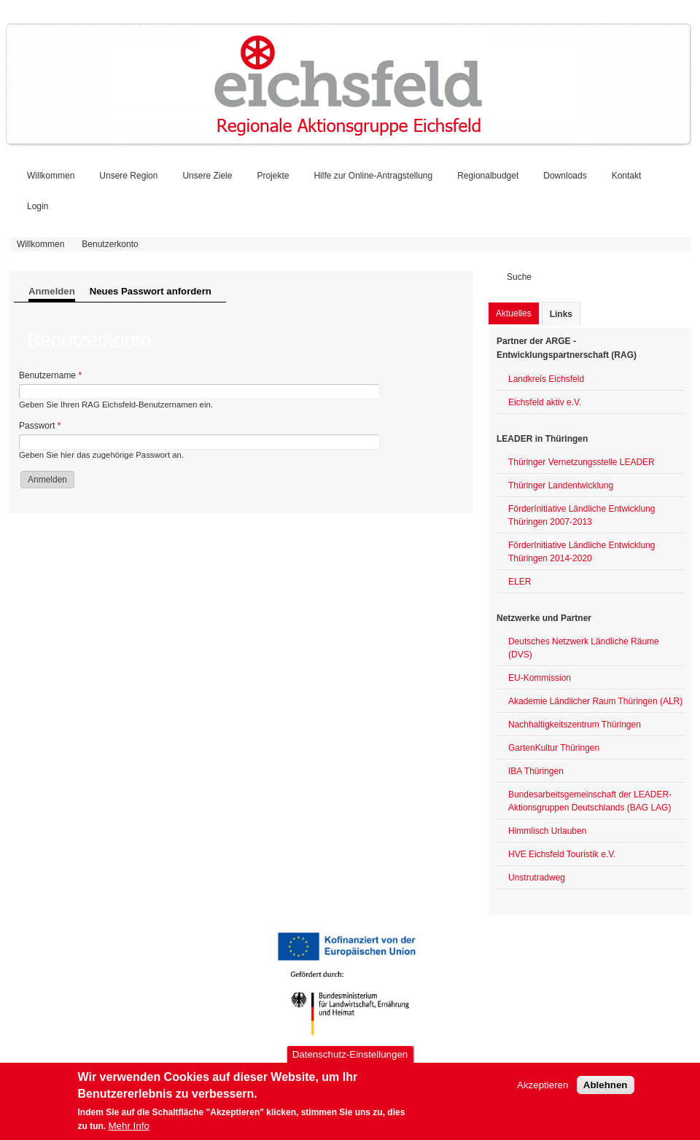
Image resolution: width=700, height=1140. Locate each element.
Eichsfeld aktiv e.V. (544, 402)
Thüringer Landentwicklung (560, 485)
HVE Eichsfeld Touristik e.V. (561, 854)
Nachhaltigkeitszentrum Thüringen (574, 724)
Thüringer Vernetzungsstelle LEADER (581, 462)
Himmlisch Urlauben (547, 831)
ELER (519, 582)
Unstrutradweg (536, 877)
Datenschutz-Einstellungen (350, 1063)
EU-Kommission (539, 678)
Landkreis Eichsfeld (546, 379)
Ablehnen (605, 1093)
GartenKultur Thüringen (553, 748)
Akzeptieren (542, 1093)
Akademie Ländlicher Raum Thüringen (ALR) (595, 701)
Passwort (40, 426)
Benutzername (50, 375)
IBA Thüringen (536, 771)
